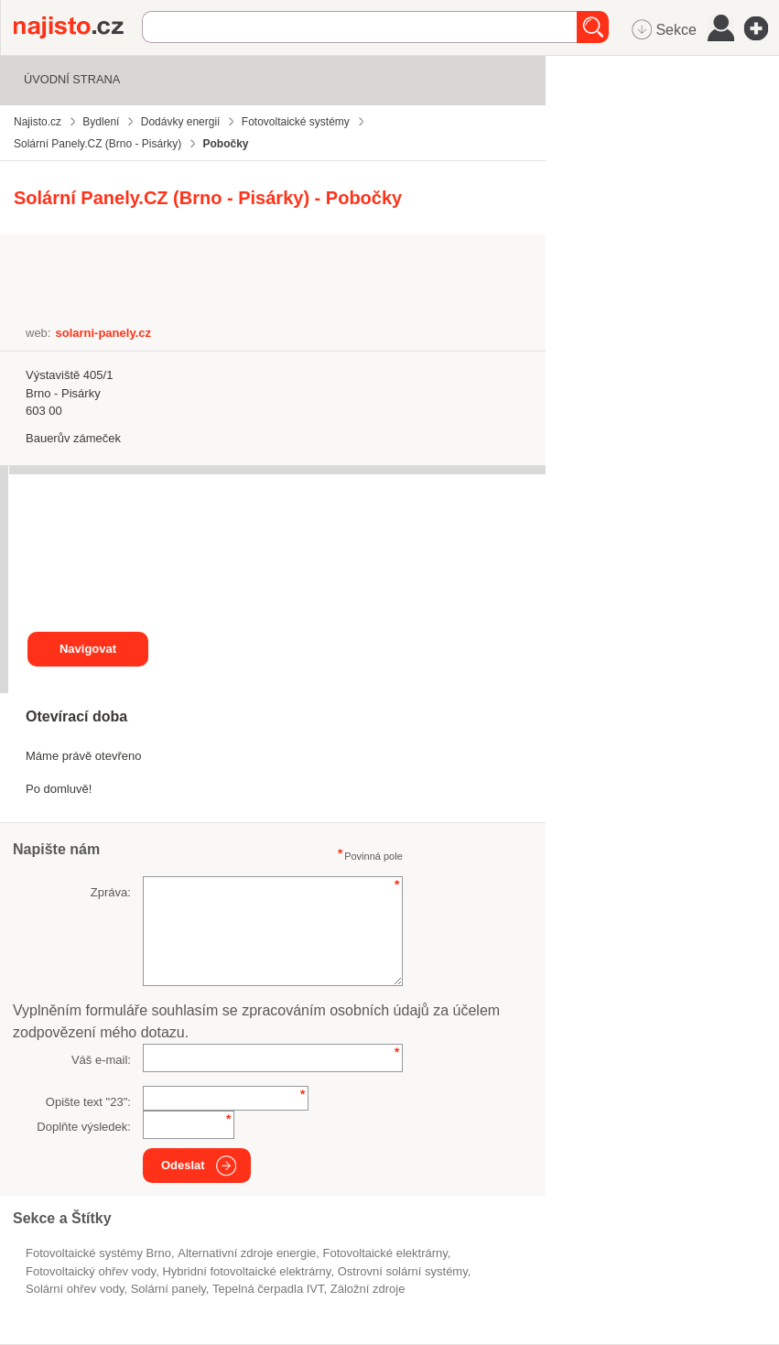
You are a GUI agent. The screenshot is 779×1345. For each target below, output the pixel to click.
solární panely (168, 1289)
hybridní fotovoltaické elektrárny (246, 1271)
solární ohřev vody (75, 1289)
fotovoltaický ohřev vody (91, 1271)
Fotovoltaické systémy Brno (98, 1253)
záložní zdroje (368, 1289)
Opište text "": (88, 1102)
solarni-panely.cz (103, 333)
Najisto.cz (78, 27)
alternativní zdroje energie (247, 1253)
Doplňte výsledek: (84, 1126)
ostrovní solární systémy (403, 1271)
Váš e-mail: (101, 1060)
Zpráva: (111, 892)
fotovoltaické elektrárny (385, 1253)
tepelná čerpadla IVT (267, 1289)
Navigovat (88, 649)
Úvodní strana (72, 79)
